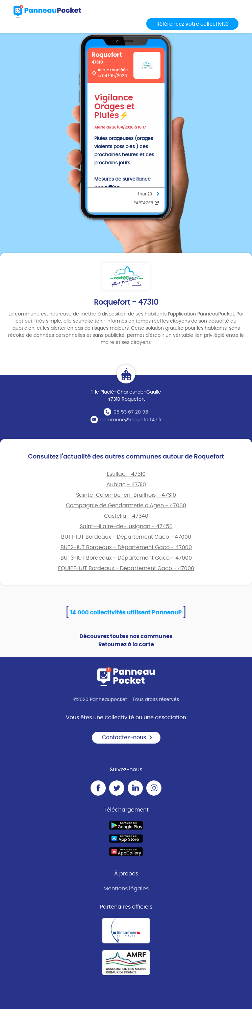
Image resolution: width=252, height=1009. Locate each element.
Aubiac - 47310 (126, 484)
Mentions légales (126, 888)
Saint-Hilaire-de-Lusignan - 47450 (126, 526)
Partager (146, 203)
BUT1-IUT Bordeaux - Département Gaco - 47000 (126, 537)
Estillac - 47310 (126, 474)
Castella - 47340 (126, 516)
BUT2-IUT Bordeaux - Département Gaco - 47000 (126, 547)
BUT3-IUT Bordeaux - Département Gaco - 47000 (126, 558)
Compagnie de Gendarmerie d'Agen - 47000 (126, 505)
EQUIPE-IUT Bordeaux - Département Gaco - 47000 (126, 568)
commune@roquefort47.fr (131, 420)
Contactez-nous (127, 737)
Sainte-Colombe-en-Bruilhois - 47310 (126, 495)
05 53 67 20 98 (131, 412)
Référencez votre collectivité (192, 24)
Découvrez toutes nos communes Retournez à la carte (126, 640)
